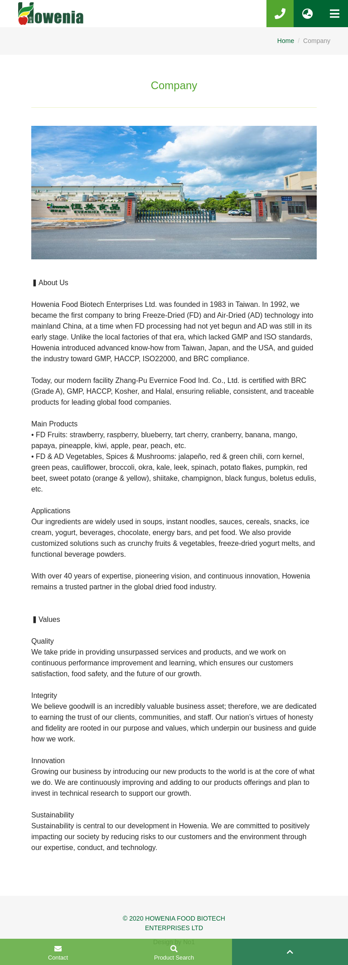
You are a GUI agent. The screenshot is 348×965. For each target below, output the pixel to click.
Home (285, 40)
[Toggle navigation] (334, 13)
